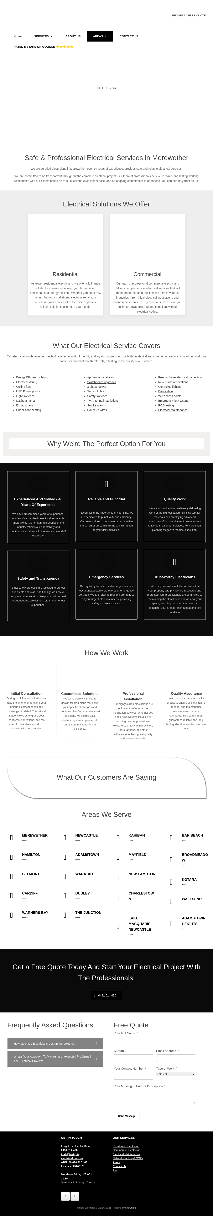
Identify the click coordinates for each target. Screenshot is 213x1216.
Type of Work (165, 1068)
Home (18, 36)
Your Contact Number (129, 1068)
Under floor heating (28, 410)
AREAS (100, 36)
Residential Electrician (126, 1146)
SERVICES (43, 36)
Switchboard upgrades (101, 382)
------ (26, 917)
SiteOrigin (130, 1207)
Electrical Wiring (26, 382)
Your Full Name (124, 1033)
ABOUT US (72, 36)
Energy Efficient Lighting (32, 377)
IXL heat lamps (26, 400)
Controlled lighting (170, 386)
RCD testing (166, 405)
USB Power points (28, 391)
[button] (55, 1043)
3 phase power (96, 386)
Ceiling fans (23, 386)
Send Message (126, 1116)
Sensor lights (95, 391)
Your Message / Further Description (139, 1086)
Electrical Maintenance (126, 1154)
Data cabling (166, 391)
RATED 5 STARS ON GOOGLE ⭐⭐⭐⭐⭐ (43, 46)
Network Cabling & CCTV (128, 1158)
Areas (116, 1162)
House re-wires (97, 410)
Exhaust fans (24, 405)
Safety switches (97, 396)
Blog (115, 1170)
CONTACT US (129, 36)
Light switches (25, 396)
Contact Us (119, 1166)
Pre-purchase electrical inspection (180, 377)
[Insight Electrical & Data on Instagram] (75, 1196)
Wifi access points (170, 396)
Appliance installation (101, 377)
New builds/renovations (173, 382)
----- (25, 840)
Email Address (166, 1051)
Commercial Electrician (126, 1150)
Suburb (119, 1051)
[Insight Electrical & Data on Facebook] (65, 1196)
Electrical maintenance (173, 410)
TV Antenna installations (102, 400)
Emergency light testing (173, 400)
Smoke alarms (96, 405)
